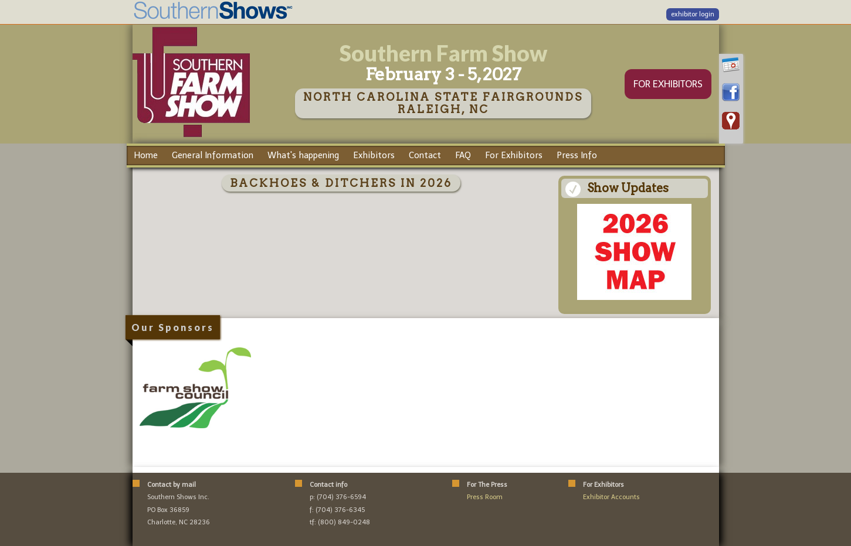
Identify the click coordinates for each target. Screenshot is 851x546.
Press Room (485, 497)
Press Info (577, 155)
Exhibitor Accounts (611, 497)
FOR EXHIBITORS (668, 84)
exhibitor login (692, 14)
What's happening (303, 155)
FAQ (463, 155)
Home (146, 155)
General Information (212, 155)
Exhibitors (374, 155)
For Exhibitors (514, 155)
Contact (425, 155)
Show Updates (628, 188)
